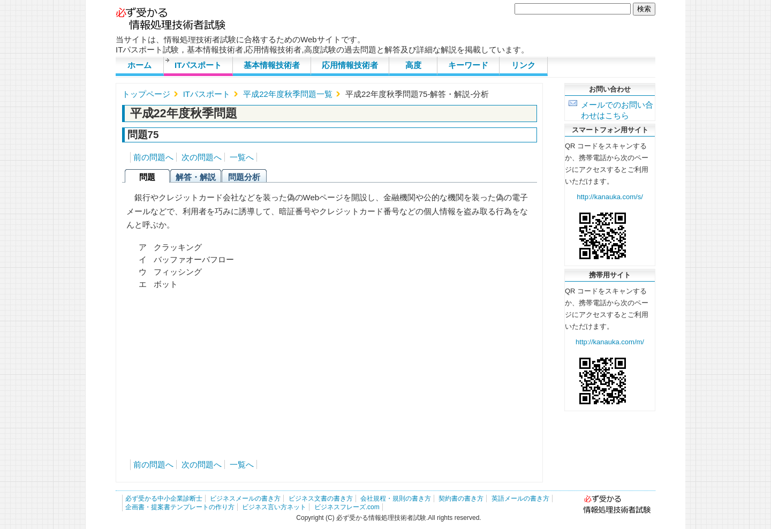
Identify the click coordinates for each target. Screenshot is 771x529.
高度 (413, 65)
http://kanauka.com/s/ (610, 197)
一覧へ (242, 157)
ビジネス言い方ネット (274, 507)
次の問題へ (202, 157)
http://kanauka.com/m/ (610, 342)
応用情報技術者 (350, 65)
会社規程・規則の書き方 (395, 498)
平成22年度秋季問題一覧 (287, 94)
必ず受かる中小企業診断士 (163, 498)
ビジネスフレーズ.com (347, 507)
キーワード (468, 65)
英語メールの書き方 (520, 498)
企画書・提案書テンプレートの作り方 (180, 507)
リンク (523, 65)
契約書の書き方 (461, 498)
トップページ (146, 94)
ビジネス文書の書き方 (321, 498)
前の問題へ (153, 157)
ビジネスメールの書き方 (245, 498)
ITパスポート (198, 65)
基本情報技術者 (272, 65)
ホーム (139, 65)
